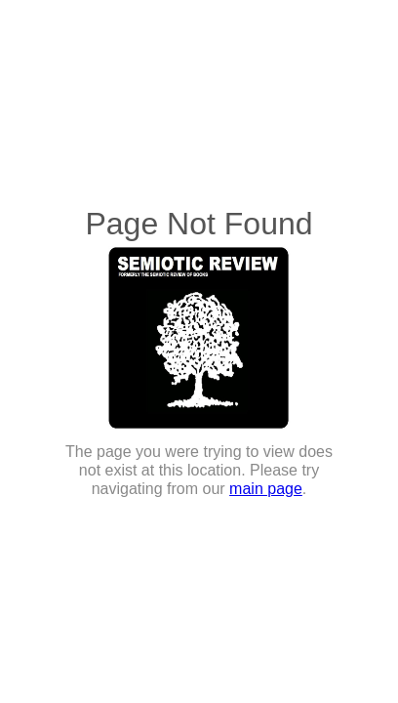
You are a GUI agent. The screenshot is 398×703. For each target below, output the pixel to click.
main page (265, 488)
